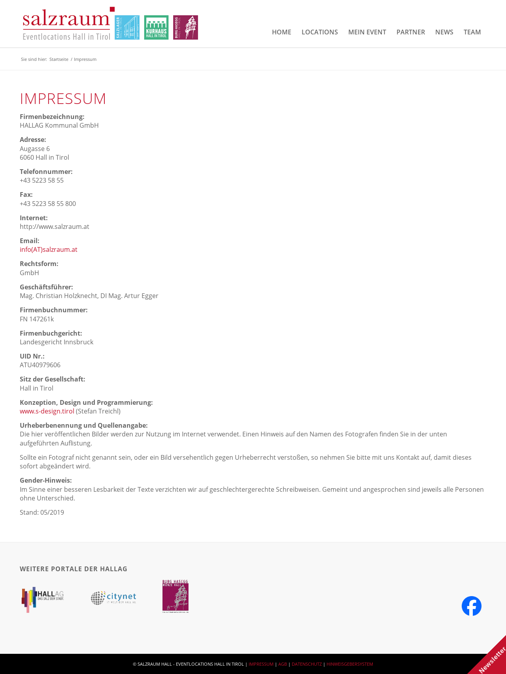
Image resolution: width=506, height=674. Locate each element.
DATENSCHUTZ (307, 664)
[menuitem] (281, 32)
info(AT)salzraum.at (48, 249)
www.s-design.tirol (47, 411)
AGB (282, 664)
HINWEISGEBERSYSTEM (350, 664)
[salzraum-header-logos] (111, 23)
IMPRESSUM (261, 664)
